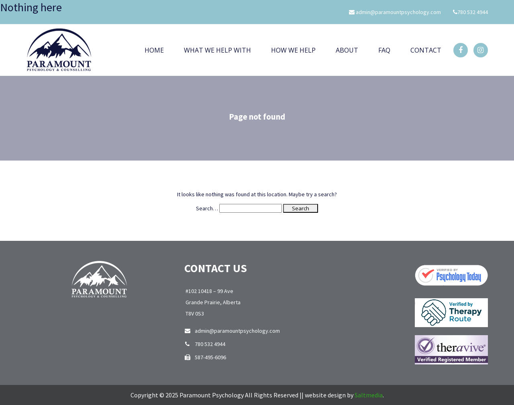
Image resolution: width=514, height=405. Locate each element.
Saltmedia (369, 395)
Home (154, 50)
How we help (293, 50)
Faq (384, 50)
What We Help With (217, 50)
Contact (425, 50)
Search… (207, 208)
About (347, 50)
